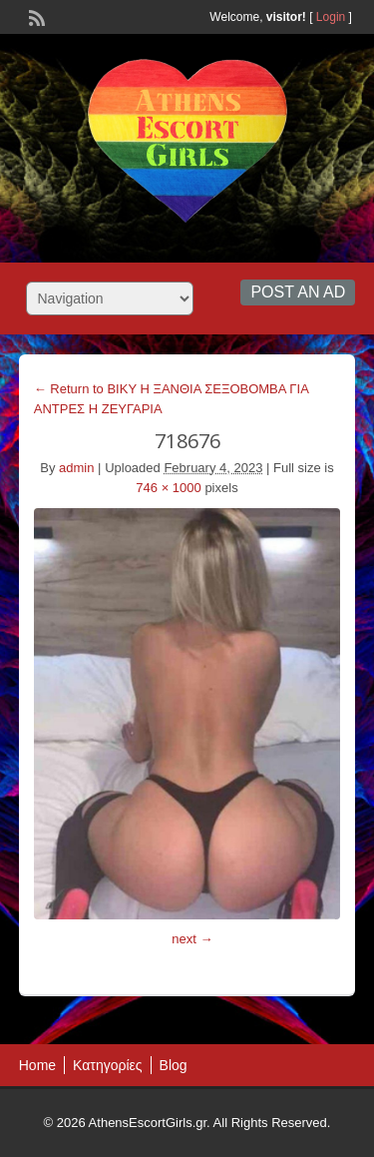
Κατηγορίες (107, 1065)
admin (76, 467)
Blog (173, 1065)
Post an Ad (297, 292)
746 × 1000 (168, 487)
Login (330, 17)
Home (37, 1065)
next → (192, 938)
